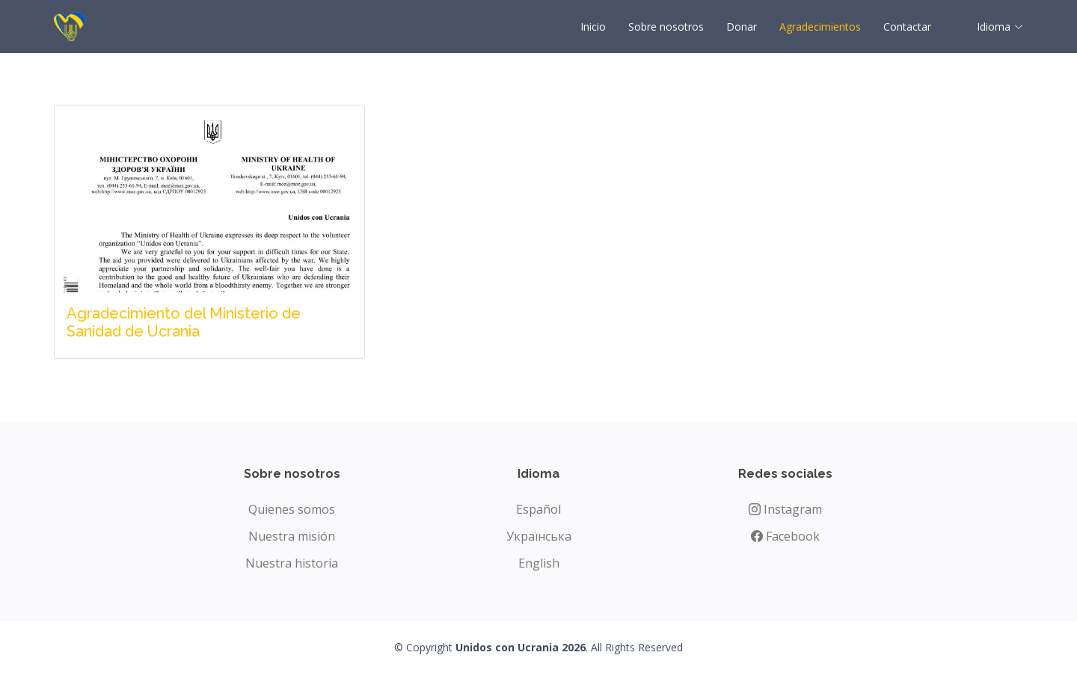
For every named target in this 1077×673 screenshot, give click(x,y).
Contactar (907, 26)
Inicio (593, 26)
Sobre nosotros (666, 26)
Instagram (785, 509)
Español (538, 509)
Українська (538, 536)
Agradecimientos (820, 26)
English (538, 563)
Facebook (785, 536)
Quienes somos (291, 509)
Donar (741, 26)
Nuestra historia (291, 563)
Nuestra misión (291, 536)
